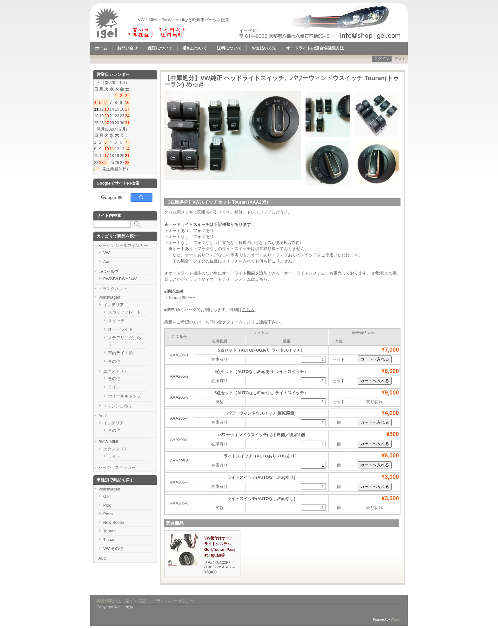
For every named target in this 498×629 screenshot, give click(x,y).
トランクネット (112, 288)
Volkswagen (109, 297)
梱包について (194, 48)
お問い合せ (127, 48)
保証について (160, 48)
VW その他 (113, 548)
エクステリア (115, 371)
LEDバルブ (108, 271)
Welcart (396, 619)
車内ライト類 (120, 352)
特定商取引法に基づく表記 (121, 601)
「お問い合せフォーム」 (224, 322)
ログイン (381, 59)
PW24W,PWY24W (120, 278)
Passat (109, 513)
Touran (109, 531)
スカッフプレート (124, 312)
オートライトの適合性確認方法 (315, 48)
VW (106, 252)
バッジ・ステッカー (117, 467)
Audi (107, 261)
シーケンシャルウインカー (123, 245)
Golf (107, 496)
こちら (261, 279)
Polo (107, 505)
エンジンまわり (117, 405)
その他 (114, 361)
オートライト (120, 329)
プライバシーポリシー (173, 601)
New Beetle (113, 522)
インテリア (113, 304)
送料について (229, 48)
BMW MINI (108, 441)
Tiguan (109, 539)
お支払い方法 (264, 48)
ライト (114, 387)
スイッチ (116, 320)
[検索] (111, 197)
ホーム (101, 48)
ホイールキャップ (124, 396)
